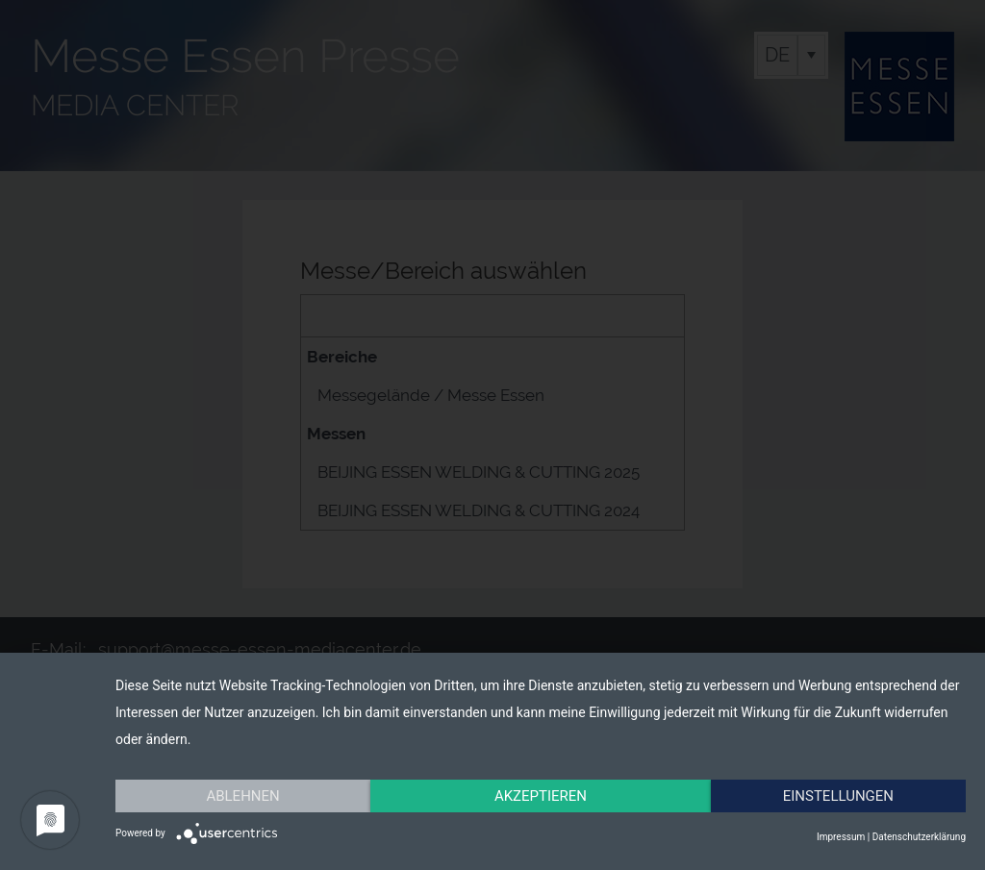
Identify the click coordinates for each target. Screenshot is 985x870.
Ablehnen (242, 796)
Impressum (841, 837)
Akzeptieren (540, 796)
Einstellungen (838, 796)
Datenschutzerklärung (919, 837)
